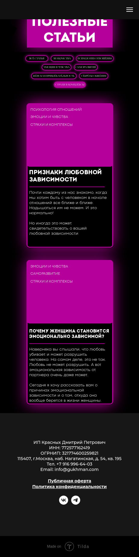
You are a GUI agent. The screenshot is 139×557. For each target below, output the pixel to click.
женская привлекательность (53, 75)
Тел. (51, 464)
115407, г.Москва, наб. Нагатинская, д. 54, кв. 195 (69, 458)
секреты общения (93, 75)
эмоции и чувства (56, 67)
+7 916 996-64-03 (74, 464)
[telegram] (75, 503)
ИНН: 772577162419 (69, 447)
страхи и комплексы (69, 84)
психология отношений (94, 58)
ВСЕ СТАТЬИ (36, 58)
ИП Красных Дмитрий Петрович (69, 442)
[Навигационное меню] (129, 10)
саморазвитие (85, 67)
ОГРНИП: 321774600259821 (70, 453)
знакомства (62, 58)
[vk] (63, 503)
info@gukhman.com (77, 469)
